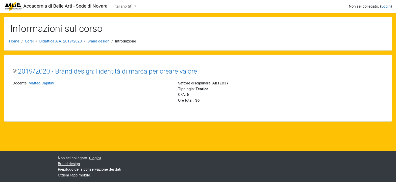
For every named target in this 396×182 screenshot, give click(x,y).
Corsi (29, 41)
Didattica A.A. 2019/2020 (60, 41)
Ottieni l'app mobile (74, 175)
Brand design (98, 41)
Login (386, 6)
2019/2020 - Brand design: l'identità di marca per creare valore (107, 71)
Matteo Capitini (41, 83)
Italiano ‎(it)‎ (124, 6)
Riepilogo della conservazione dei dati (89, 169)
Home (14, 41)
